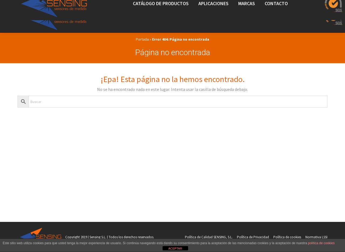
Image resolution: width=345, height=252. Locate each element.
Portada (142, 39)
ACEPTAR (175, 248)
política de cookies (321, 243)
